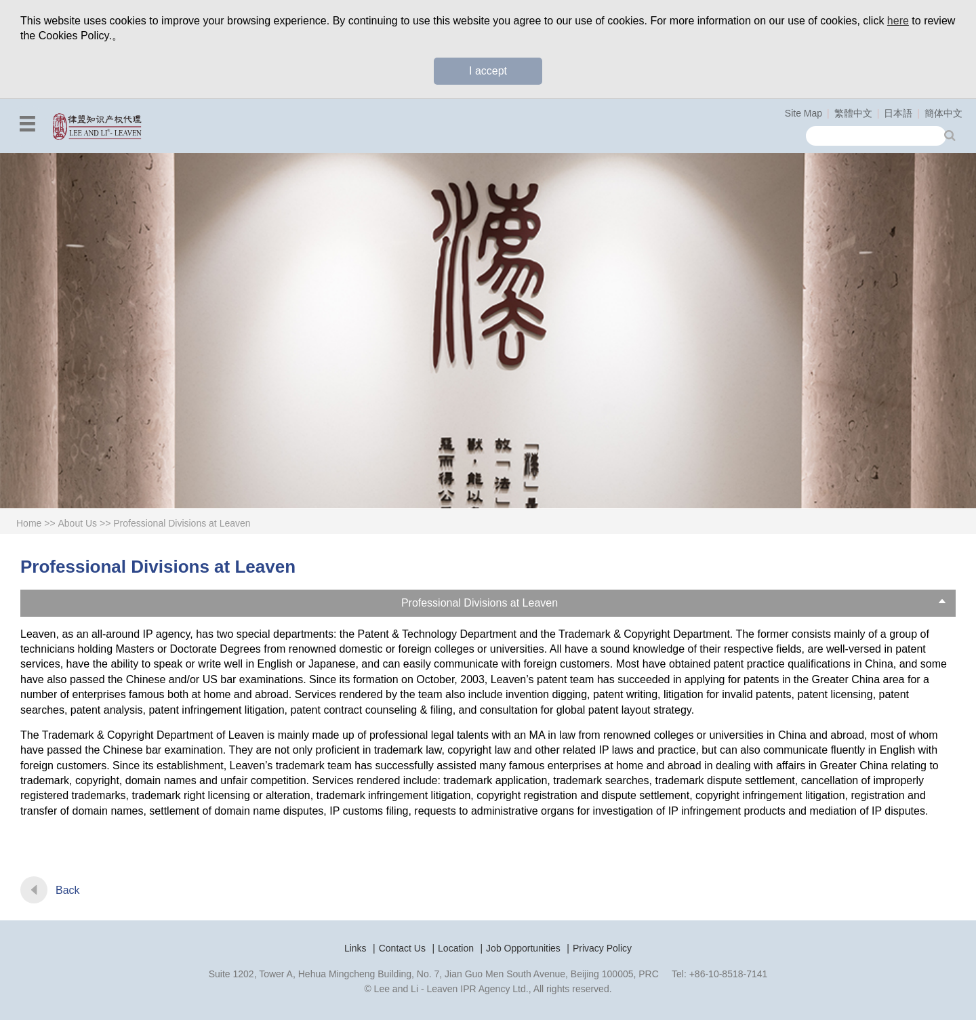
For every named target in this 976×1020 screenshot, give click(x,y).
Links (355, 948)
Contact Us (402, 948)
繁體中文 (853, 113)
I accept (488, 71)
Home (28, 523)
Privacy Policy (602, 948)
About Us (78, 523)
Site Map (803, 113)
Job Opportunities (523, 948)
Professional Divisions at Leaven (181, 523)
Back (68, 890)
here (898, 20)
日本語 (898, 113)
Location (456, 948)
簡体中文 (943, 113)
